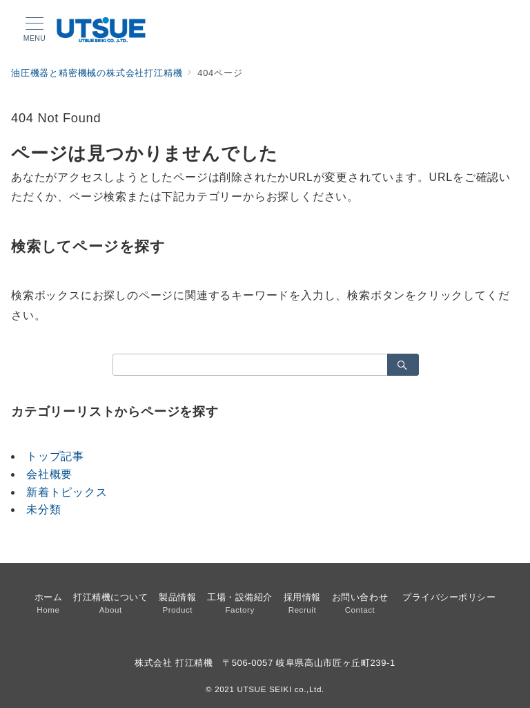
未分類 (43, 509)
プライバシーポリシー (448, 597)
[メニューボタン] (34, 29)
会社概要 (49, 474)
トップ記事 (55, 456)
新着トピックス (67, 492)
